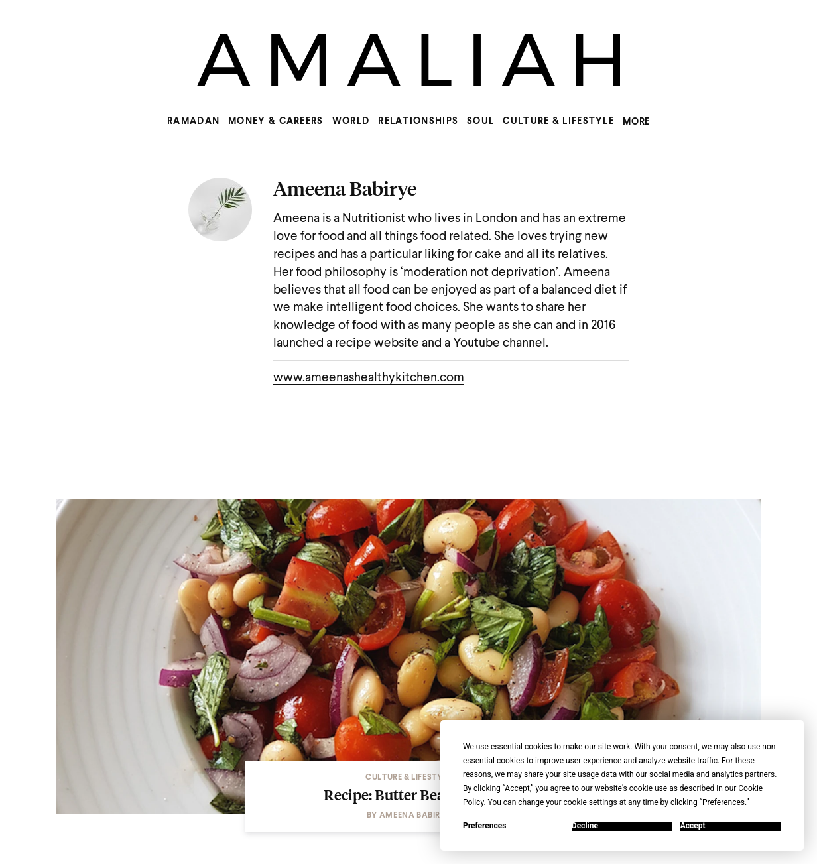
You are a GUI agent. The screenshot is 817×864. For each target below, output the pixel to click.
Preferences (485, 826)
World (351, 121)
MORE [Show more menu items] (636, 122)
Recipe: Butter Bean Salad (409, 794)
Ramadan (193, 121)
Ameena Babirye (344, 188)
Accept (693, 826)
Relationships (418, 121)
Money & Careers (276, 121)
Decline (585, 826)
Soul (480, 121)
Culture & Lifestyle (558, 121)
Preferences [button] (723, 802)
